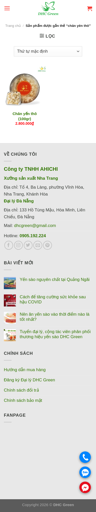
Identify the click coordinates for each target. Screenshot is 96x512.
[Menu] (7, 8)
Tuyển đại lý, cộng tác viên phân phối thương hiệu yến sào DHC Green (55, 334)
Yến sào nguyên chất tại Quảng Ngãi (55, 279)
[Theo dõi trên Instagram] (18, 245)
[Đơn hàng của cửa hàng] (48, 51)
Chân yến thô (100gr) (25, 116)
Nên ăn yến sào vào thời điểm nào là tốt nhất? (54, 317)
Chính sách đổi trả (21, 390)
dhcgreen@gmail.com (35, 225)
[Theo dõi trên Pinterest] (47, 245)
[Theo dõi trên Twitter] (28, 245)
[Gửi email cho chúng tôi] (37, 245)
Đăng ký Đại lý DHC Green (29, 380)
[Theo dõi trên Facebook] (8, 245)
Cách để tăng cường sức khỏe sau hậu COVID (53, 299)
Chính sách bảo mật (23, 400)
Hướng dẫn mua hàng (25, 369)
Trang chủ (13, 26)
